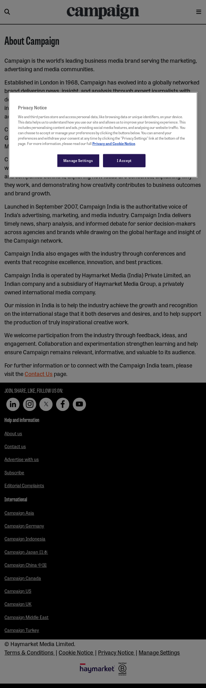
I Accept (124, 160)
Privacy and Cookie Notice (113, 143)
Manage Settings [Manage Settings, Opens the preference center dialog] (78, 160)
